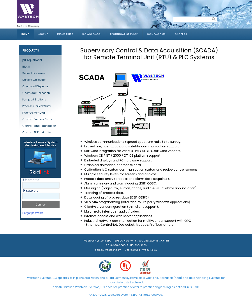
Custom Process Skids (37, 119)
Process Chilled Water (36, 106)
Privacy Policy (149, 250)
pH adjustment (115, 278)
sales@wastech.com (108, 250)
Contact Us (156, 34)
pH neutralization (87, 278)
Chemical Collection (36, 93)
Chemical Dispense (35, 86)
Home (25, 34)
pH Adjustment (32, 60)
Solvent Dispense (33, 73)
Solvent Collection (34, 80)
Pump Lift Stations (34, 99)
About (43, 34)
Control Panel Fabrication (39, 126)
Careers (181, 34)
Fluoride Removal (34, 113)
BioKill (26, 66)
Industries (65, 34)
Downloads (91, 34)
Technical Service (124, 34)
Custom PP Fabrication (37, 132)
